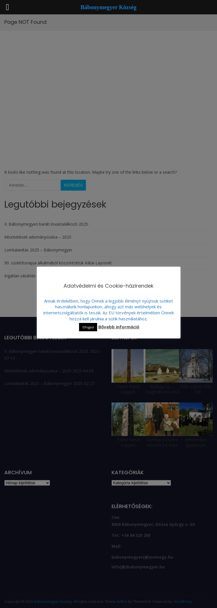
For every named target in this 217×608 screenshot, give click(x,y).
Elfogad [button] (88, 327)
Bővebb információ (118, 327)
